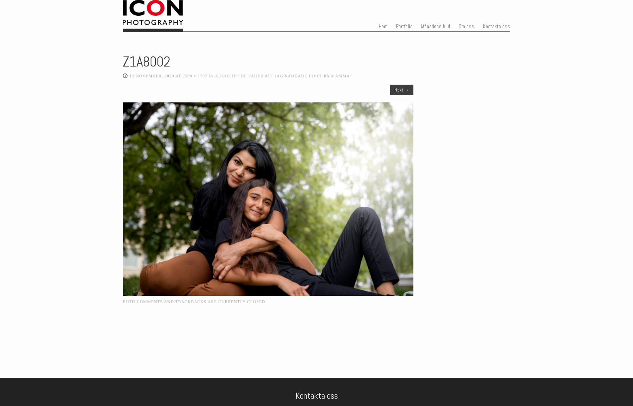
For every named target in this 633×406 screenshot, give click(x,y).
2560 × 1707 (195, 76)
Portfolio (404, 26)
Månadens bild (435, 26)
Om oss (466, 26)
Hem (383, 26)
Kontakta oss (496, 26)
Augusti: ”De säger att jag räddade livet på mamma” (283, 76)
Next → (401, 90)
